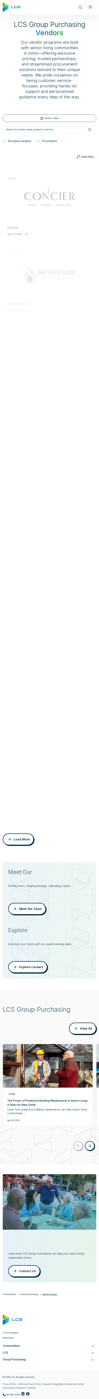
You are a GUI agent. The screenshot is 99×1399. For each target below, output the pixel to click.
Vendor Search (49, 1294)
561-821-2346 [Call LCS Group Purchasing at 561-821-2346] (11, 1394)
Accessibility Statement (14, 1388)
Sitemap (32, 1388)
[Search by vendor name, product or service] (49, 129)
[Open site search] (80, 7)
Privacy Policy (10, 1384)
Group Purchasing (29, 1294)
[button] (90, 1146)
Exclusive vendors (19, 141)
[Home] (12, 7)
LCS (48, 1352)
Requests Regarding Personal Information (63, 1384)
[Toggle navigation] (90, 7)
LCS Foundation (11, 1332)
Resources (8, 1338)
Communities (9, 1294)
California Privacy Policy (29, 1384)
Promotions (49, 141)
